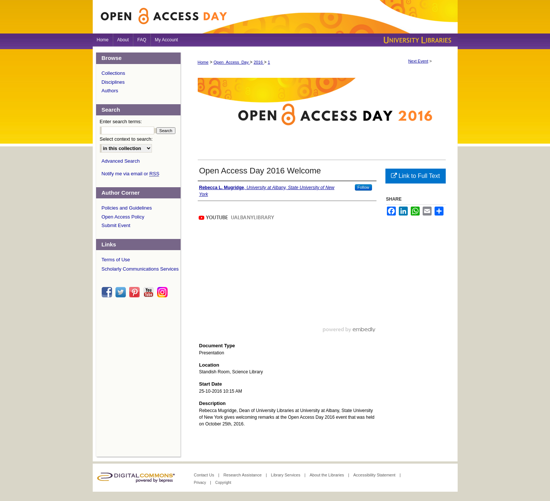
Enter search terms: (121, 121)
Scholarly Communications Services (140, 269)
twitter (121, 292)
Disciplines (113, 82)
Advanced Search (121, 161)
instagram (163, 292)
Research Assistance (243, 475)
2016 (259, 62)
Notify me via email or (130, 174)
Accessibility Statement (375, 475)
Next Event (418, 61)
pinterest (135, 292)
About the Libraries (327, 475)
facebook (108, 292)
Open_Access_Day (232, 62)
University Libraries (416, 40)
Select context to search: (126, 139)
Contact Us (204, 475)
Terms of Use (116, 259)
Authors (110, 90)
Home (203, 62)
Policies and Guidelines (127, 208)
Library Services (286, 475)
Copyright (223, 483)
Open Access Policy (123, 217)
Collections (113, 73)
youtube (149, 292)
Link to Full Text (415, 176)
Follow (363, 187)
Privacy (200, 483)
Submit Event (116, 225)
